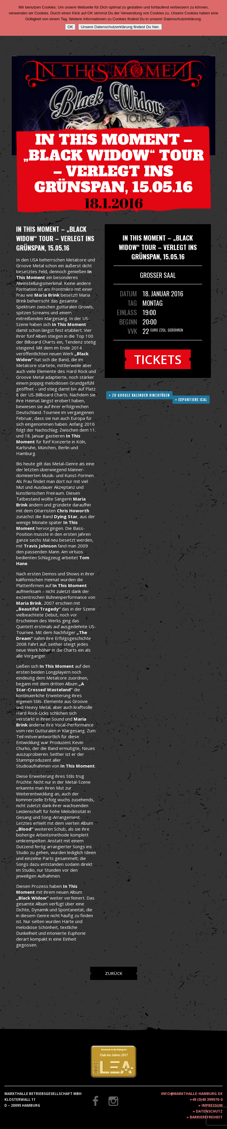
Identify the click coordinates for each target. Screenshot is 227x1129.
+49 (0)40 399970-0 (206, 1099)
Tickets (158, 359)
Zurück (113, 973)
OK (70, 27)
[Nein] (220, 18)
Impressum (212, 1105)
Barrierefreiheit (206, 1117)
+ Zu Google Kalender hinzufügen (139, 395)
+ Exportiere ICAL (191, 399)
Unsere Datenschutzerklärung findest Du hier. (120, 27)
